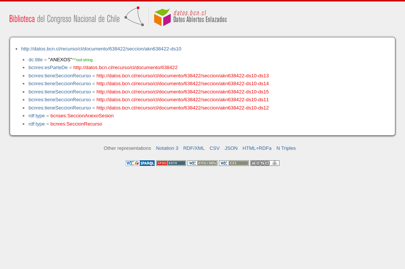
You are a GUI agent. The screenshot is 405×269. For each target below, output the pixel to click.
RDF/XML (194, 148)
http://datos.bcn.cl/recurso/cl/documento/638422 (125, 67)
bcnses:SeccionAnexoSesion (82, 115)
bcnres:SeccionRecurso (76, 124)
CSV (215, 148)
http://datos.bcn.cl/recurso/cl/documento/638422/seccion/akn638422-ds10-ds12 (182, 108)
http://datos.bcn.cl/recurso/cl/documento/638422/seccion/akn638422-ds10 (101, 49)
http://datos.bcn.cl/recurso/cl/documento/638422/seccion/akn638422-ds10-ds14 (182, 83)
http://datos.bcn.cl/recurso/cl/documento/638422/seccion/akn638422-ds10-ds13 (182, 75)
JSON (231, 148)
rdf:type (36, 115)
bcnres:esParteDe (48, 67)
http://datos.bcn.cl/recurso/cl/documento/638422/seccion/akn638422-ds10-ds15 (182, 92)
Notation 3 (167, 148)
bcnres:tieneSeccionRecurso (59, 75)
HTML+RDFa (257, 148)
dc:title (35, 59)
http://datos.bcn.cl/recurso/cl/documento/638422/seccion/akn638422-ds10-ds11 (182, 99)
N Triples (286, 148)
